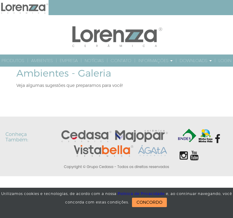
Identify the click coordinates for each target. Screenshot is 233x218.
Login (224, 60)
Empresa (69, 60)
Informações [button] (155, 60)
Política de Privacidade (141, 193)
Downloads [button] (195, 60)
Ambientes (42, 60)
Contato (121, 60)
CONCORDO (149, 202)
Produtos (13, 60)
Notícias (94, 60)
